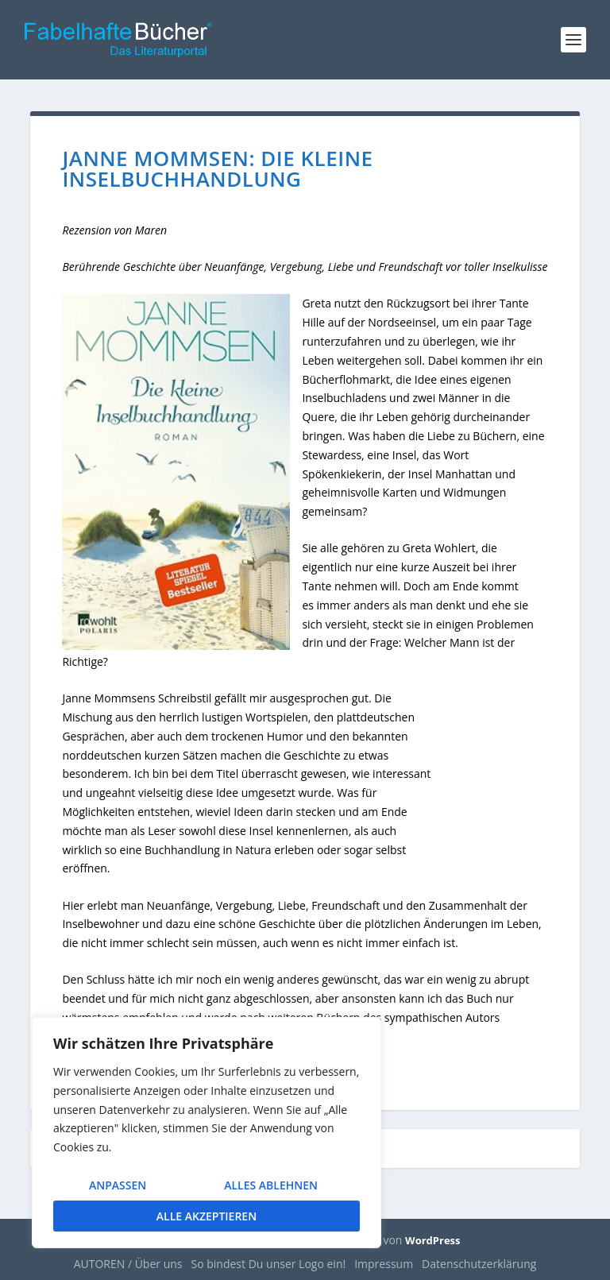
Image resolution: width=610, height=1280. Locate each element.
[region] (206, 1132)
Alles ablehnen (271, 1185)
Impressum (383, 1263)
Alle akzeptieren (206, 1216)
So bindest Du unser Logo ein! (268, 1263)
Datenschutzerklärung (479, 1263)
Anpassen (117, 1185)
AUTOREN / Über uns (128, 1263)
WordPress (432, 1240)
